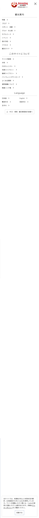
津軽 (14, 124)
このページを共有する (17, 114)
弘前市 (6, 124)
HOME (4, 9)
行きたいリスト (8, 501)
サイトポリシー (7, 510)
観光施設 (7, 133)
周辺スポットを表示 (22, 284)
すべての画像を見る (16, 108)
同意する (19, 513)
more (18, 354)
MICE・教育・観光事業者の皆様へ (13, 507)
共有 (23, 498)
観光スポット (12, 9)
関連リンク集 (6, 514)
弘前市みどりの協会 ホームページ (15, 226)
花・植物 (17, 133)
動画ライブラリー (19, 476)
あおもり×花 (8, 146)
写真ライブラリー (19, 468)
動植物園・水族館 (9, 137)
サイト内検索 (8, 498)
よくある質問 (19, 491)
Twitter (12, 456)
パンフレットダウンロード (19, 483)
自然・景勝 (28, 133)
